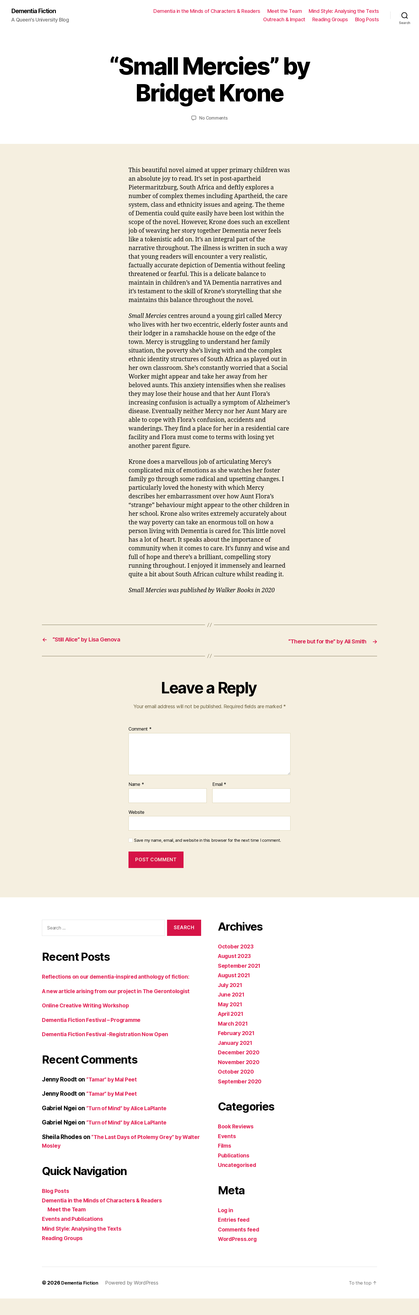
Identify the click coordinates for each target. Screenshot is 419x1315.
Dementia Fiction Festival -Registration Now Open (111, 1051)
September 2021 (241, 965)
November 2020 (240, 1061)
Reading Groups (330, 20)
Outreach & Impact (284, 20)
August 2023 (236, 955)
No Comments (213, 118)
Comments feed (240, 1229)
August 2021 (236, 974)
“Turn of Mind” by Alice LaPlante (130, 1125)
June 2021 (232, 994)
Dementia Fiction (36, 11)
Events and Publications (75, 1236)
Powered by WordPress (135, 1299)
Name (136, 784)
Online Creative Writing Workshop (89, 1022)
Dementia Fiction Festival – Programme (96, 1037)
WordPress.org (239, 1238)
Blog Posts (367, 20)
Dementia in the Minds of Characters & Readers (206, 11)
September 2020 (241, 1081)
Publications (235, 1155)
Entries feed (235, 1219)
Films (225, 1145)
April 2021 (232, 1013)
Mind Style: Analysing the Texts (344, 11)
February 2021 (238, 1032)
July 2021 (231, 984)
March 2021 (234, 1023)
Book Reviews (237, 1126)
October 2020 (237, 1071)
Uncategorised (239, 1164)
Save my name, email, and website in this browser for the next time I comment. (207, 840)
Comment (140, 729)
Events (227, 1135)
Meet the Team (284, 11)
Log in (226, 1209)
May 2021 (231, 1003)
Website (136, 812)
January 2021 (237, 1042)
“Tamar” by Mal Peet (114, 1096)
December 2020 (240, 1051)
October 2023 (237, 946)
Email (219, 784)
